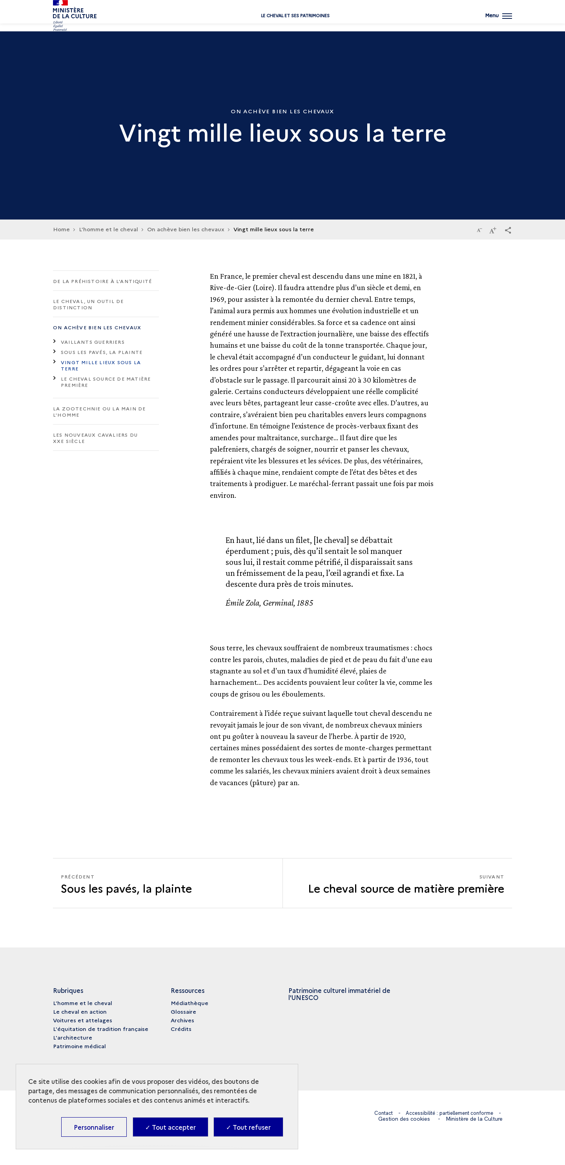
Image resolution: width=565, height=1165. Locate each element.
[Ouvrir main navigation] (498, 21)
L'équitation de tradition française (100, 1029)
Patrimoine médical (79, 1046)
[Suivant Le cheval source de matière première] (397, 883)
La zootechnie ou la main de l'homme (99, 411)
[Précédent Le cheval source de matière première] (168, 883)
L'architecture (72, 1037)
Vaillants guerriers (93, 341)
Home (61, 229)
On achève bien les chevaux (97, 327)
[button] (508, 230)
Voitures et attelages (82, 1020)
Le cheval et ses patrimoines (282, 24)
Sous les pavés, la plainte (101, 351)
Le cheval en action (80, 1011)
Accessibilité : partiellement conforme (450, 1112)
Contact (379, 1112)
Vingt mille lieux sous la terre (101, 365)
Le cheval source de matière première (106, 381)
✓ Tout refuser (248, 1127)
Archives (182, 1020)
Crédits (181, 1029)
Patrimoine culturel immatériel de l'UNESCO (339, 994)
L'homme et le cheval (82, 1003)
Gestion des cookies (404, 1119)
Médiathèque (189, 1003)
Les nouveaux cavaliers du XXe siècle (95, 437)
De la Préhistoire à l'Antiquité (102, 281)
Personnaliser (94, 1127)
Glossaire (183, 1011)
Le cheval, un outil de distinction (88, 304)
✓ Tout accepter (170, 1127)
